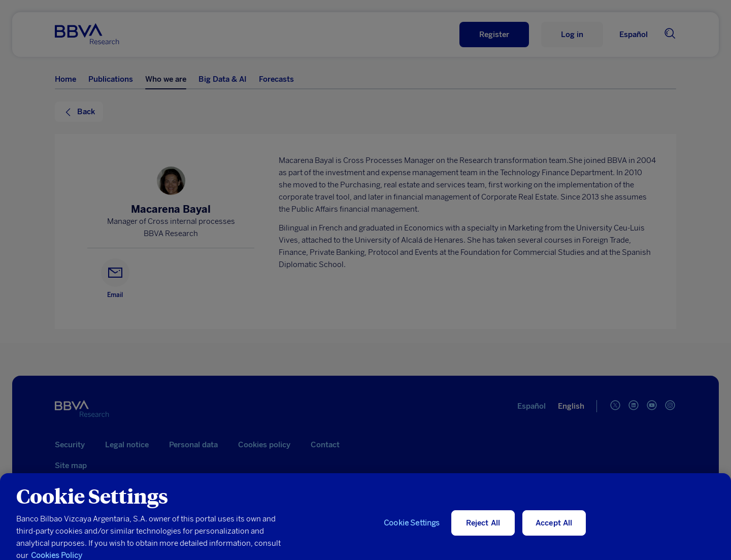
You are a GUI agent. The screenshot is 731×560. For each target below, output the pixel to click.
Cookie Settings (412, 529)
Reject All (483, 529)
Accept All (554, 529)
